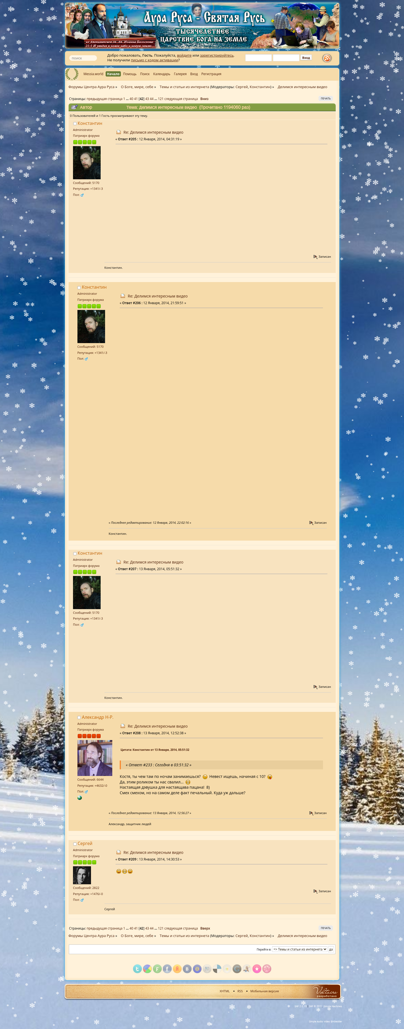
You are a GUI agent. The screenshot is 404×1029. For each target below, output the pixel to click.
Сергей (242, 86)
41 (136, 98)
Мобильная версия (265, 991)
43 (147, 98)
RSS (240, 991)
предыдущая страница (104, 98)
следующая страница (181, 98)
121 (160, 98)
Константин (260, 86)
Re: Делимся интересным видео (154, 132)
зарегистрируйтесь (217, 55)
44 (151, 98)
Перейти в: (264, 949)
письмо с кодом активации (154, 59)
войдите (184, 55)
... (127, 98)
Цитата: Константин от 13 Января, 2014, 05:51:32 (155, 750)
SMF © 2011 (315, 1006)
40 (131, 98)
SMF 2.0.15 (300, 1006)
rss (328, 58)
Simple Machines (333, 1006)
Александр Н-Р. (97, 717)
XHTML (225, 991)
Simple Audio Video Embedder (325, 1021)
